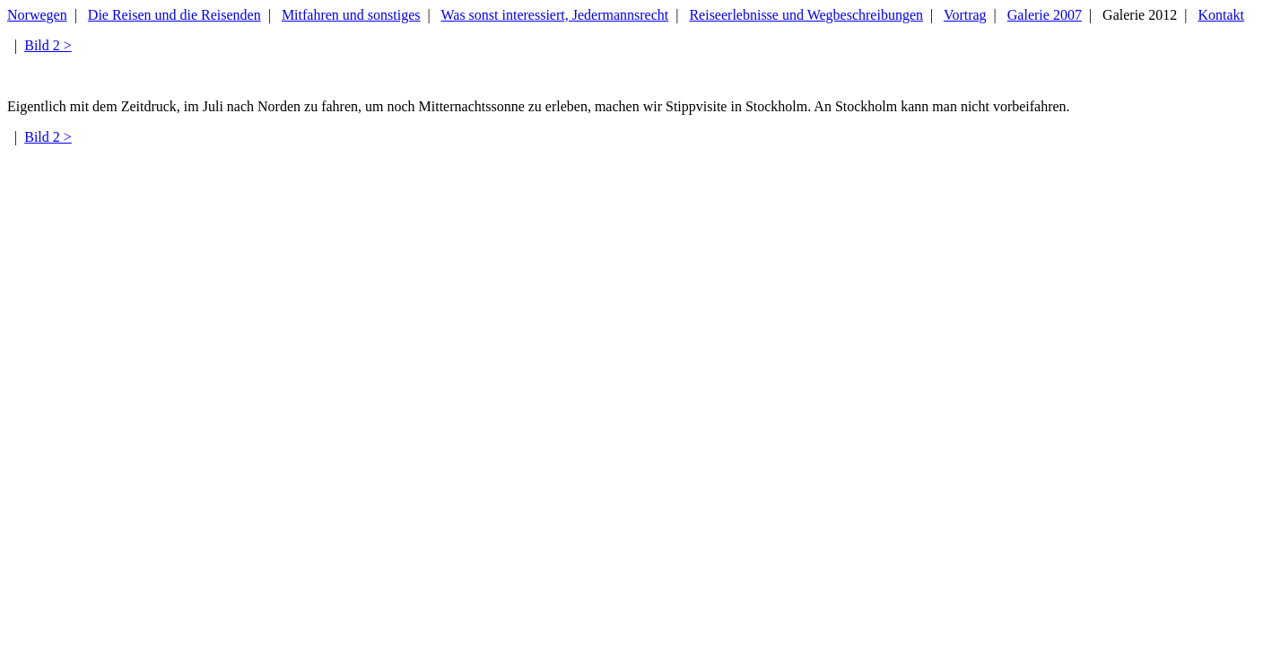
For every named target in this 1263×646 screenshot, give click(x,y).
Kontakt (1221, 14)
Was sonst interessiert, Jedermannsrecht (554, 14)
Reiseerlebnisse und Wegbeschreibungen (806, 14)
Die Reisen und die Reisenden (174, 14)
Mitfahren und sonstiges (351, 14)
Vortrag (965, 14)
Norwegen (37, 14)
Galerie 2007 (1044, 14)
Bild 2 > (48, 45)
